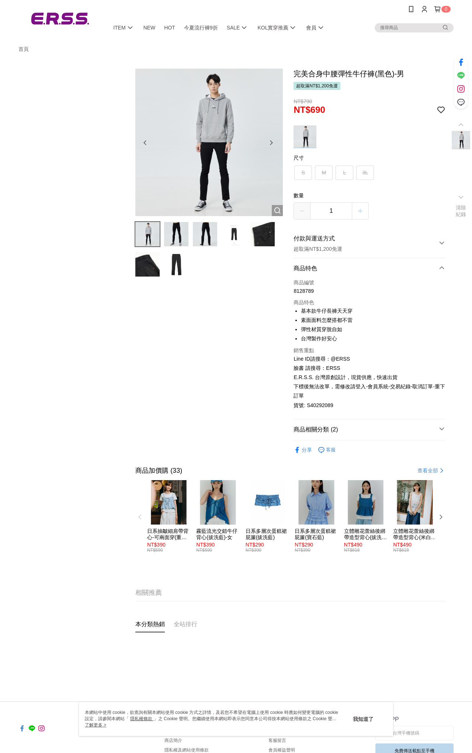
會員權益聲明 (281, 750)
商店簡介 (173, 740)
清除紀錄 (461, 211)
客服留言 (277, 740)
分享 (303, 450)
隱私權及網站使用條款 (186, 750)
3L (365, 173)
